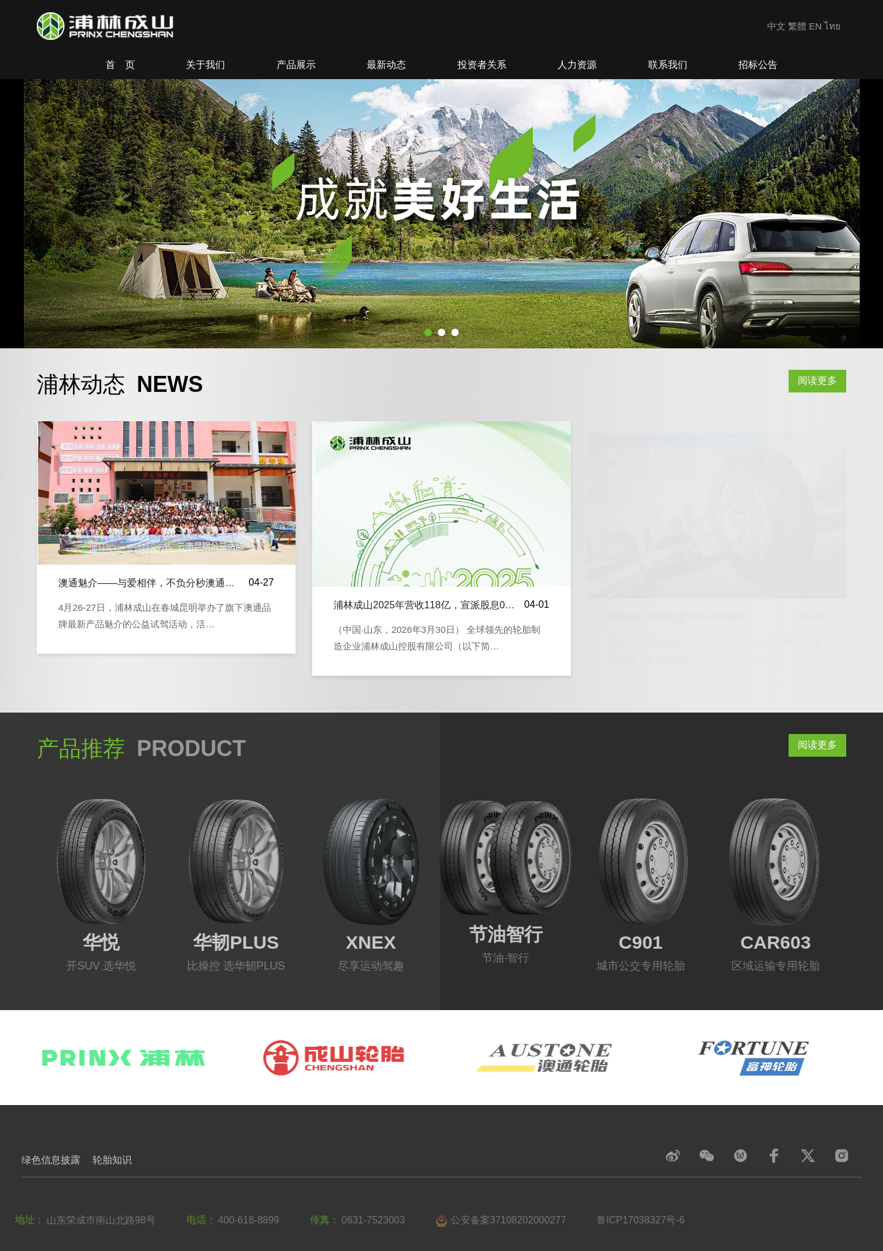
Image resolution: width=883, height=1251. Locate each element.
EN (815, 26)
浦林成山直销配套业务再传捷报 (677, 605)
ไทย (832, 26)
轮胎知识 (112, 1160)
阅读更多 (817, 380)
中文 (776, 26)
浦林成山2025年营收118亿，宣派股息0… (424, 605)
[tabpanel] (441, 214)
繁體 (797, 26)
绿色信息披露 (50, 1160)
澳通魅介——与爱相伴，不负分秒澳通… (146, 583)
